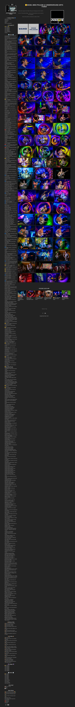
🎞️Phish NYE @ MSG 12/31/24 (10, 630)
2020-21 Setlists (7, 680)
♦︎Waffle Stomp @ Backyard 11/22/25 (11, 103)
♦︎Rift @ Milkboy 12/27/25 (9, 74)
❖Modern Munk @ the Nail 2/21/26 (10, 42)
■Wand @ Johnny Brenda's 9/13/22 (10, 571)
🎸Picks (6, 687)
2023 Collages (7, 669)
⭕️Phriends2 (7, 701)
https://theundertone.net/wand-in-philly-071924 (30, 16)
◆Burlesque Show (8, 697)
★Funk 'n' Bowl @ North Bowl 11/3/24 (11, 318)
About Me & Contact (8, 19)
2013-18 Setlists (7, 682)
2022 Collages (7, 670)
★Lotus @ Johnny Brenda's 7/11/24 (10, 374)
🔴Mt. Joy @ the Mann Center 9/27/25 (11, 144)
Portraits (6, 32)
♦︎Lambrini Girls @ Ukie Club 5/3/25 (10, 228)
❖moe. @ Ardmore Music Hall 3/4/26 (11, 37)
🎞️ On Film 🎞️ (11, 636)
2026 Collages (7, 666)
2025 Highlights (7, 27)
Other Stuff (11, 685)
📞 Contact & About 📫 (11, 17)
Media (6, 22)
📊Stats (6, 688)
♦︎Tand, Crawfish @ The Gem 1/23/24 (11, 286)
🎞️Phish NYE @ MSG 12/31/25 (10, 623)
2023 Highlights (7, 29)
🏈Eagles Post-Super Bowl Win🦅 (10, 692)
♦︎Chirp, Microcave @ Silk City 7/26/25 (11, 183)
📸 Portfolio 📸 (11, 25)
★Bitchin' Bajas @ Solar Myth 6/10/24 (11, 399)
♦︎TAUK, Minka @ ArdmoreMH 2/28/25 (11, 262)
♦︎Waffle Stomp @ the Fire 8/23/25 (10, 166)
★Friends (6, 702)
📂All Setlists (7, 673)
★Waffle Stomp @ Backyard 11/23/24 (11, 303)
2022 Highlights (7, 30)
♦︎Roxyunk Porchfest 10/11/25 (9, 133)
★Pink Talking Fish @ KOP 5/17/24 (10, 420)
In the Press (7, 20)
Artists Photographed (8, 23)
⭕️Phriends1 (7, 700)
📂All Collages (7, 665)
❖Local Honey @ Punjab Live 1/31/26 (11, 53)
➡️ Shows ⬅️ (11, 34)
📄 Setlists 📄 (11, 672)
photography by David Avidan (11, 13)
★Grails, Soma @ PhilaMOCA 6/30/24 (11, 382)
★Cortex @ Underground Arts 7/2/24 (11, 381)
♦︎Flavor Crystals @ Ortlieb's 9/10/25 (10, 153)
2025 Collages (7, 667)
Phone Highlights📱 (8, 31)
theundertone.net (36, 13)
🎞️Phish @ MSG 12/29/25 (9, 624)
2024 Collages (7, 668)
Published (6, 21)
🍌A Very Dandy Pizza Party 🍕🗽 (10, 691)
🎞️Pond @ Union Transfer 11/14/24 (10, 646)
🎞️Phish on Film (10, 622)
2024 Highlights (7, 28)
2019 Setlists (7, 681)
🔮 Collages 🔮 (11, 664)
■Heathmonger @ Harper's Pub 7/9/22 (11, 576)
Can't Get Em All (7, 683)
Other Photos (11, 690)
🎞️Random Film (7, 637)
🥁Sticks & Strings (8, 686)
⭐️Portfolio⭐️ (7, 26)
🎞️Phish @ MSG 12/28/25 (9, 625)
